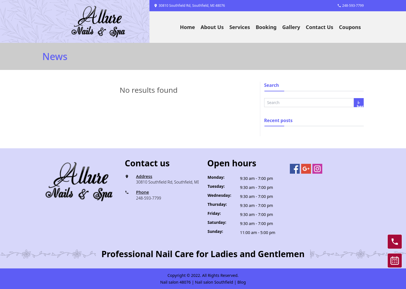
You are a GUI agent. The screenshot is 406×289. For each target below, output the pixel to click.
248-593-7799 (148, 198)
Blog (241, 282)
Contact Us (320, 27)
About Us (212, 27)
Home (187, 27)
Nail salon (204, 282)
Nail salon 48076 (175, 282)
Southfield (223, 282)
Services (239, 27)
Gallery (291, 27)
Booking (266, 27)
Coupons (350, 27)
